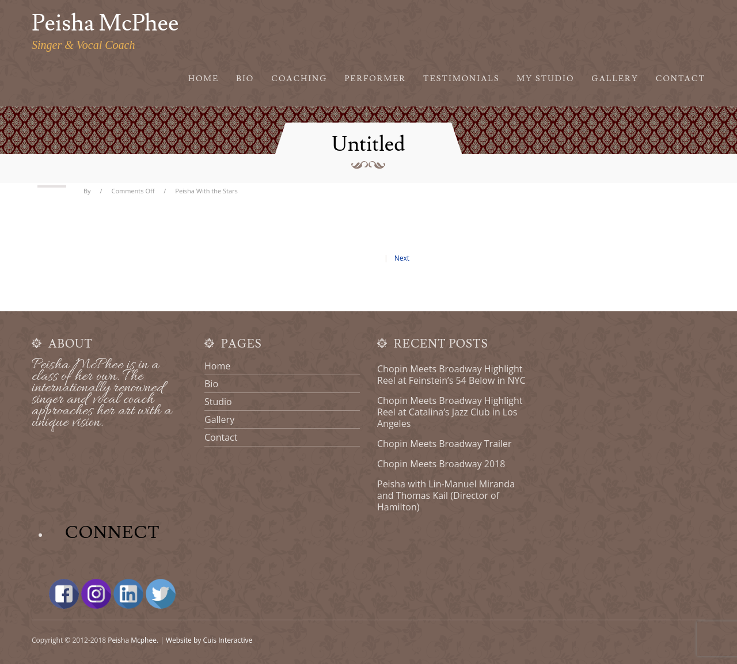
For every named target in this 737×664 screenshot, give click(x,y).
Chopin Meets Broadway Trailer (444, 443)
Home (203, 79)
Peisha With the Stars (206, 190)
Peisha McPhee (105, 24)
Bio (245, 79)
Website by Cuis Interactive (209, 640)
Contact (680, 79)
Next (401, 258)
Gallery (614, 79)
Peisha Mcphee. (133, 640)
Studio (218, 401)
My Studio (546, 79)
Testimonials (461, 79)
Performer (376, 79)
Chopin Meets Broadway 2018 (441, 463)
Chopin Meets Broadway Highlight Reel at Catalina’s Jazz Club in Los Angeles (449, 412)
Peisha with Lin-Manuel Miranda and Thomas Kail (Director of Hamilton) (446, 495)
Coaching (299, 79)
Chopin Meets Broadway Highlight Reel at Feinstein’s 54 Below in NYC (451, 374)
